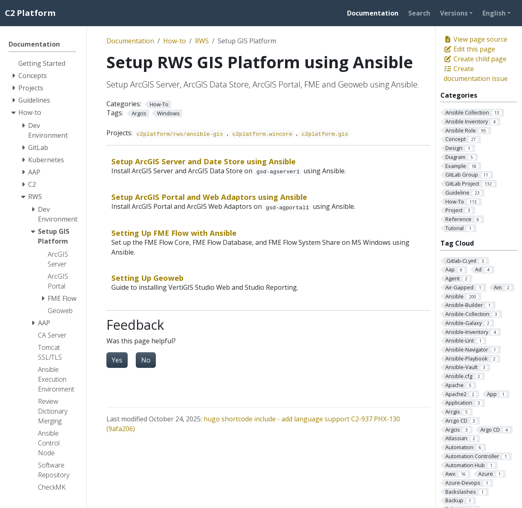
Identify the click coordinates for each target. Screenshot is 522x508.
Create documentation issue (476, 73)
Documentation (130, 40)
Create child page (475, 58)
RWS (202, 40)
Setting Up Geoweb (147, 278)
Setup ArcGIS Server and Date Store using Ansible (203, 161)
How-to (174, 40)
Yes (117, 360)
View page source (475, 39)
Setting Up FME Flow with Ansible (174, 233)
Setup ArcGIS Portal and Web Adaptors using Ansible (209, 197)
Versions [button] (454, 13)
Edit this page (469, 49)
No (145, 360)
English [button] (494, 13)
